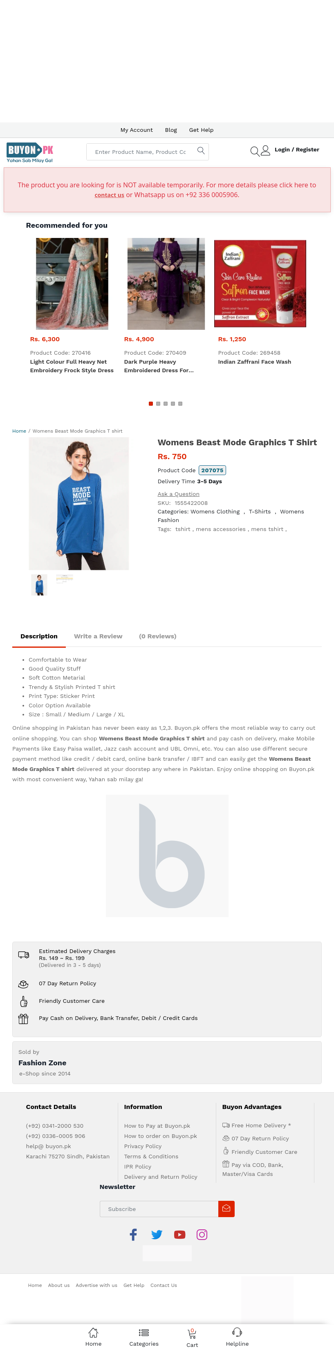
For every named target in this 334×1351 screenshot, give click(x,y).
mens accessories (221, 529)
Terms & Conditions (151, 1156)
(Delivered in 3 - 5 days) (70, 965)
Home (19, 431)
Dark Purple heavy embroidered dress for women (156, 366)
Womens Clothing (215, 511)
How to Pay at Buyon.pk (157, 1125)
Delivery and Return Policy (160, 1176)
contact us (109, 195)
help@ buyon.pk (48, 1146)
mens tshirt (267, 529)
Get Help (201, 130)
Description (39, 636)
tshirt (183, 529)
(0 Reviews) (158, 636)
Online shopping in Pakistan (51, 727)
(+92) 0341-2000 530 (55, 1125)
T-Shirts (260, 511)
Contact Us (163, 1285)
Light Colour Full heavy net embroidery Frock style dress (72, 365)
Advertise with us (96, 1285)
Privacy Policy (143, 1146)
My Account (136, 130)
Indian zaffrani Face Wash (254, 361)
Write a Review (98, 636)
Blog (171, 130)
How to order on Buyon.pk (160, 1136)
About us (59, 1285)
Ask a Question (179, 494)
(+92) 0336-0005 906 (55, 1136)
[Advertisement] (167, 61)
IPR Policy (137, 1166)
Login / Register (297, 149)
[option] (79, 503)
